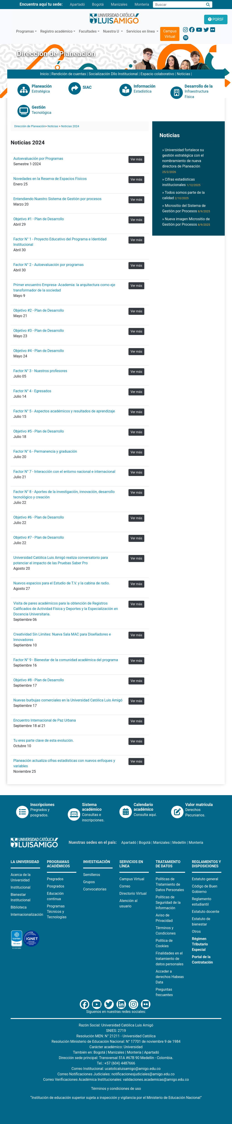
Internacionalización (27, 914)
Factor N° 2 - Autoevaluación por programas (48, 265)
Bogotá (98, 4)
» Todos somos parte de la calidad (183, 195)
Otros (196, 931)
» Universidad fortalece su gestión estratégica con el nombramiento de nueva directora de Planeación (183, 161)
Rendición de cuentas (68, 74)
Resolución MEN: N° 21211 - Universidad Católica (115, 1036)
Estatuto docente (205, 911)
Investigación (96, 862)
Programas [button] (25, 31)
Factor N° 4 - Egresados (32, 391)
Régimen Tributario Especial (200, 944)
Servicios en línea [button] (141, 31)
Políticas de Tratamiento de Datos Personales (170, 884)
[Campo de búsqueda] (178, 4)
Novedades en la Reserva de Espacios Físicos (50, 179)
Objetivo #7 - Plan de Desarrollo (38, 537)
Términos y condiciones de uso (116, 1088)
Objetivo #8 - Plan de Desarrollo (38, 680)
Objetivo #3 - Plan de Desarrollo (38, 330)
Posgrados (55, 886)
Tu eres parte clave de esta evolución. (43, 740)
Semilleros (91, 875)
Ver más (136, 159)
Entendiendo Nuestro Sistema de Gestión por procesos (57, 199)
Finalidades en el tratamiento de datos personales (170, 958)
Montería (142, 4)
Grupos (89, 882)
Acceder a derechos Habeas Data (170, 976)
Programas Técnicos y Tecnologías (57, 911)
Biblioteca (19, 907)
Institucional (20, 887)
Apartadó (77, 4)
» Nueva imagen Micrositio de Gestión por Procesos (186, 222)
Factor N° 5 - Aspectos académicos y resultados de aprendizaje (64, 411)
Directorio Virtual (133, 893)
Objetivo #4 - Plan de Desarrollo (38, 351)
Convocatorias (94, 889)
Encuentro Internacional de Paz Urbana (44, 720)
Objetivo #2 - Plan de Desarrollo (38, 310)
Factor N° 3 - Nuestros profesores (40, 371)
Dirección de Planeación (29, 126)
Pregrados (55, 879)
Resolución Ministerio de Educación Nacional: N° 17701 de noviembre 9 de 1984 (116, 1041)
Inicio (44, 74)
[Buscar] (208, 4)
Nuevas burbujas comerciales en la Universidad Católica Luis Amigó (67, 700)
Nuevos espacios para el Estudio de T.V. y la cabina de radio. (61, 583)
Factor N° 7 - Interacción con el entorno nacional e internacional (64, 471)
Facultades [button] (88, 31)
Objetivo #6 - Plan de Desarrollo (38, 517)
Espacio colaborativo (157, 74)
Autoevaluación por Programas (38, 158)
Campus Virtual (169, 34)
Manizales (119, 4)
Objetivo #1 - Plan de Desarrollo (38, 219)
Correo (124, 886)
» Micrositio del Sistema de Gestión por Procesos (186, 208)
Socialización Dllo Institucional (113, 74)
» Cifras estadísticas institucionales (181, 182)
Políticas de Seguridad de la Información (168, 902)
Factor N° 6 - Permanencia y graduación (45, 451)
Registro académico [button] (56, 31)
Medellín (179, 842)
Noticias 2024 (70, 126)
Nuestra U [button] (111, 31)
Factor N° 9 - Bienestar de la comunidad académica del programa (65, 660)
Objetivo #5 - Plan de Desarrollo (38, 431)
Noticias (183, 74)
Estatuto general (205, 879)
